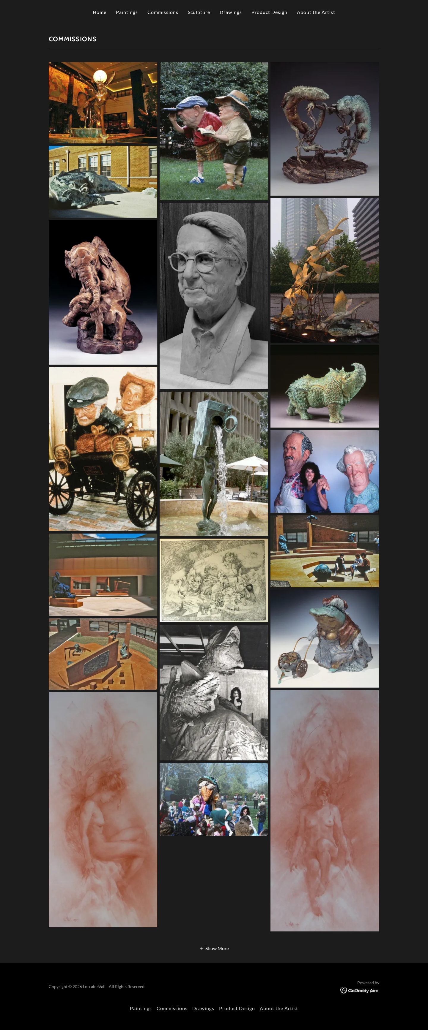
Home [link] (99, 12)
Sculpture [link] (199, 12)
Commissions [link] (162, 12)
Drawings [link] (231, 12)
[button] (214, 948)
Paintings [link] (127, 12)
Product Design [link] (269, 12)
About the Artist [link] (316, 12)
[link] (359, 990)
